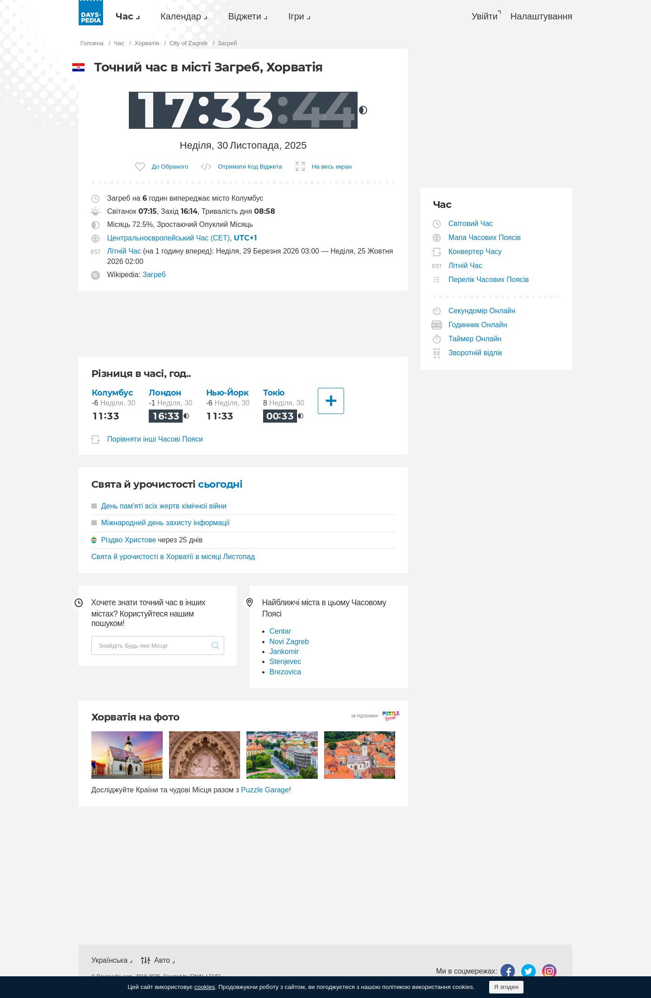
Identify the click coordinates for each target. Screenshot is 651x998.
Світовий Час (471, 223)
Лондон (165, 392)
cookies (204, 987)
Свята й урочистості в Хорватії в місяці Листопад (173, 556)
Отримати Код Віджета (250, 166)
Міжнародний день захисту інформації (160, 523)
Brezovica (285, 672)
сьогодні (220, 484)
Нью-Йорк (227, 392)
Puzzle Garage (265, 790)
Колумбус (112, 392)
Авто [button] (162, 960)
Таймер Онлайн (475, 339)
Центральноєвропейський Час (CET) (168, 238)
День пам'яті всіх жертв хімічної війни (158, 506)
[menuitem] (125, 16)
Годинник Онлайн (478, 325)
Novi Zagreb (289, 641)
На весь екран (332, 166)
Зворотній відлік (475, 353)
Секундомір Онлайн (482, 311)
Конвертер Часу (475, 251)
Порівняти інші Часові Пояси (155, 439)
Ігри (296, 16)
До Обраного (170, 166)
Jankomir (284, 651)
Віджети (244, 16)
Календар (180, 16)
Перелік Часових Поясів (489, 279)
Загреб (153, 274)
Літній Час (124, 251)
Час (124, 16)
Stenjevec (285, 661)
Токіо (274, 392)
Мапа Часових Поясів (485, 237)
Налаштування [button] (541, 16)
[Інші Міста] (331, 401)
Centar (280, 631)
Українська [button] (109, 960)
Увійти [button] (485, 16)
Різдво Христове (128, 540)
